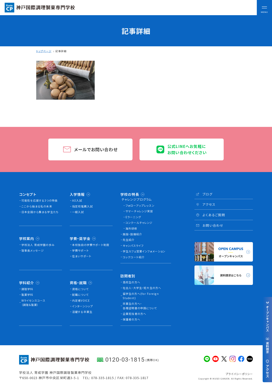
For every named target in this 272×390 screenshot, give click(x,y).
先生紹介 (129, 240)
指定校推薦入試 (82, 206)
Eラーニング (133, 217)
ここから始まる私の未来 (36, 206)
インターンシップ (82, 306)
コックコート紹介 (134, 257)
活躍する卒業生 (82, 312)
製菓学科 (27, 295)
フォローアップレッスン (139, 205)
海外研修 (131, 228)
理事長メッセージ (32, 250)
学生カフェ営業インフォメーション (144, 251)
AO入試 (77, 200)
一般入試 (78, 212)
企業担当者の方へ (134, 314)
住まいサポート (81, 256)
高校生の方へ (131, 282)
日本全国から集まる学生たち (39, 212)
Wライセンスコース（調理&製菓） (33, 303)
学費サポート (80, 250)
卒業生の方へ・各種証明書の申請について (140, 306)
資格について (80, 289)
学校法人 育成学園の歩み (38, 245)
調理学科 (27, 289)
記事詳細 (60, 51)
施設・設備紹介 (132, 234)
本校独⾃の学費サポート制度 (90, 245)
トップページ (43, 51)
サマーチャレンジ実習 (139, 211)
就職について (80, 295)
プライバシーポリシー (239, 374)
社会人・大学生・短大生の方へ (142, 288)
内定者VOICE (81, 300)
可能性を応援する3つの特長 (39, 200)
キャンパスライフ (133, 246)
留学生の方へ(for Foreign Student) (141, 296)
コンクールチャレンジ (139, 223)
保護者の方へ (131, 319)
